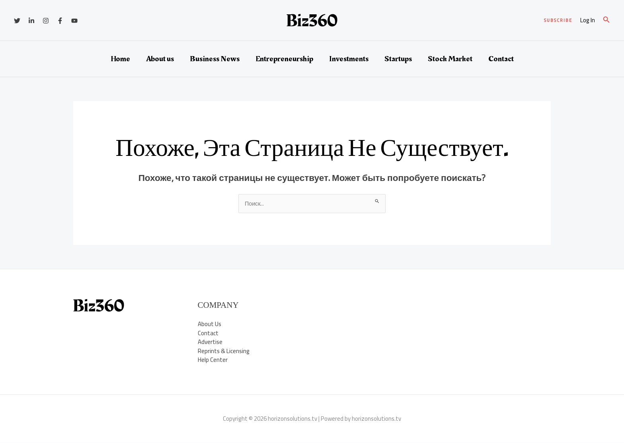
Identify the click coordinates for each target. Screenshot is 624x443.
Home (120, 59)
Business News (215, 59)
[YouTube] (74, 20)
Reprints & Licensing (224, 351)
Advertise (210, 342)
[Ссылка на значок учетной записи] (587, 20)
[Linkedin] (31, 20)
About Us (209, 324)
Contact (501, 59)
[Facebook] (60, 20)
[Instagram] (46, 20)
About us (160, 59)
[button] (558, 20)
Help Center (213, 360)
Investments (349, 59)
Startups (398, 59)
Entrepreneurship (284, 59)
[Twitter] (17, 20)
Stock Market (450, 59)
